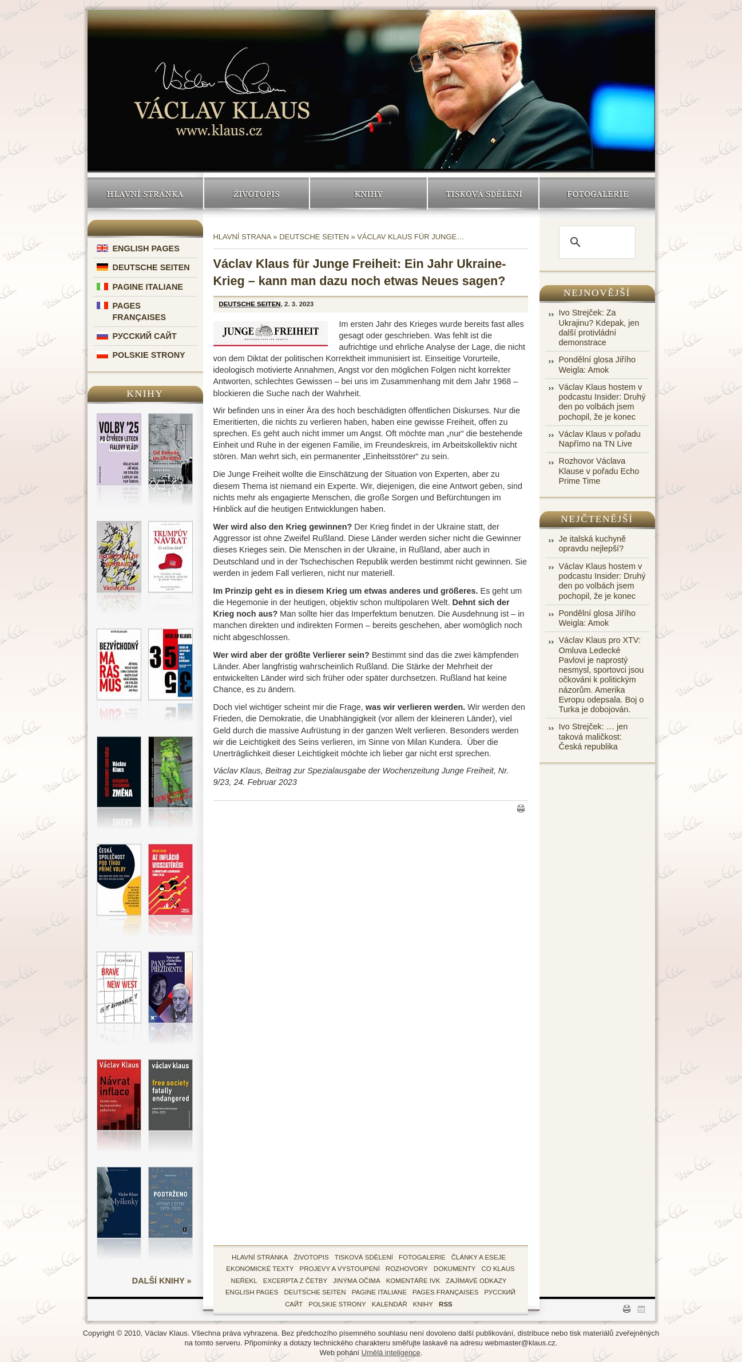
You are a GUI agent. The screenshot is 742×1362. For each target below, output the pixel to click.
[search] (596, 242)
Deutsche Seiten (151, 267)
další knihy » (162, 1280)
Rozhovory (407, 1268)
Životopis (256, 193)
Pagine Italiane (148, 286)
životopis (310, 1257)
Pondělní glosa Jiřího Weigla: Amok (597, 364)
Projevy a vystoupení (339, 1268)
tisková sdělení (364, 1257)
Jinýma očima (356, 1280)
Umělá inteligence (391, 1352)
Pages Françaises (445, 1292)
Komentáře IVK (413, 1280)
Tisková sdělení (483, 193)
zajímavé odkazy (476, 1280)
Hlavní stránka (145, 193)
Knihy (368, 193)
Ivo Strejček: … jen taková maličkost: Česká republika (593, 736)
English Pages (146, 248)
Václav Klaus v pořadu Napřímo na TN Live (600, 438)
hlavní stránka (260, 1257)
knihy (423, 1304)
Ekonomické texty (259, 1268)
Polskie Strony (149, 355)
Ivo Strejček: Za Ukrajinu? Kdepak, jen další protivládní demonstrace (599, 327)
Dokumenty (455, 1268)
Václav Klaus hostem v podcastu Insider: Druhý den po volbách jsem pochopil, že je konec (602, 401)
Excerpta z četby (295, 1280)
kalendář (389, 1304)
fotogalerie (422, 1257)
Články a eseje (478, 1257)
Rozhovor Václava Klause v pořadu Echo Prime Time (599, 470)
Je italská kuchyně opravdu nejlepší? (592, 543)
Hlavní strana (242, 236)
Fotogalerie (597, 193)
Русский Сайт (145, 336)
